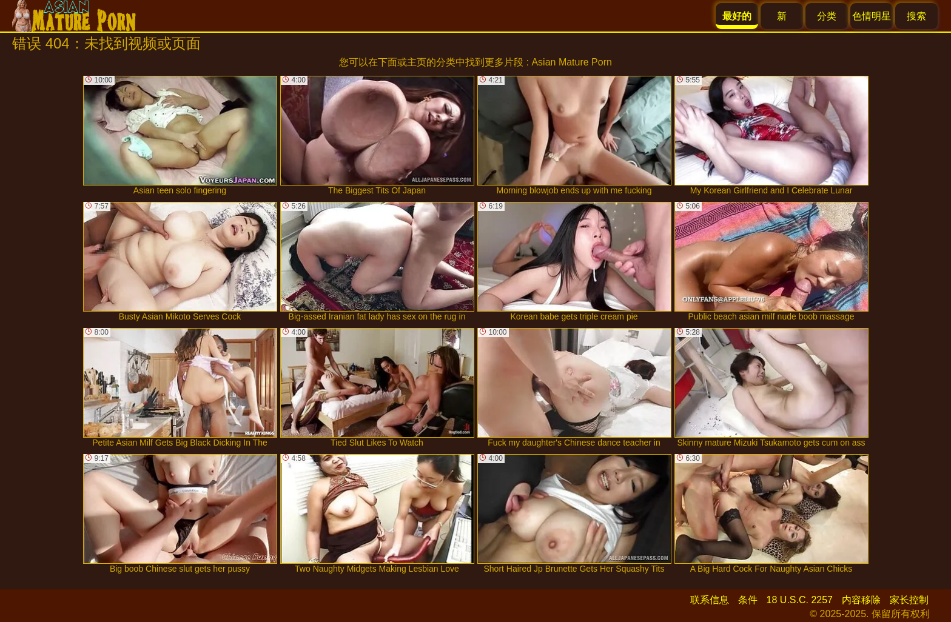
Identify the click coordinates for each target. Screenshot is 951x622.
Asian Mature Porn (571, 62)
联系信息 (709, 600)
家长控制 (909, 600)
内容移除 (861, 600)
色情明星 (871, 16)
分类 (826, 16)
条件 (748, 600)
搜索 (916, 16)
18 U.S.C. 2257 (800, 600)
